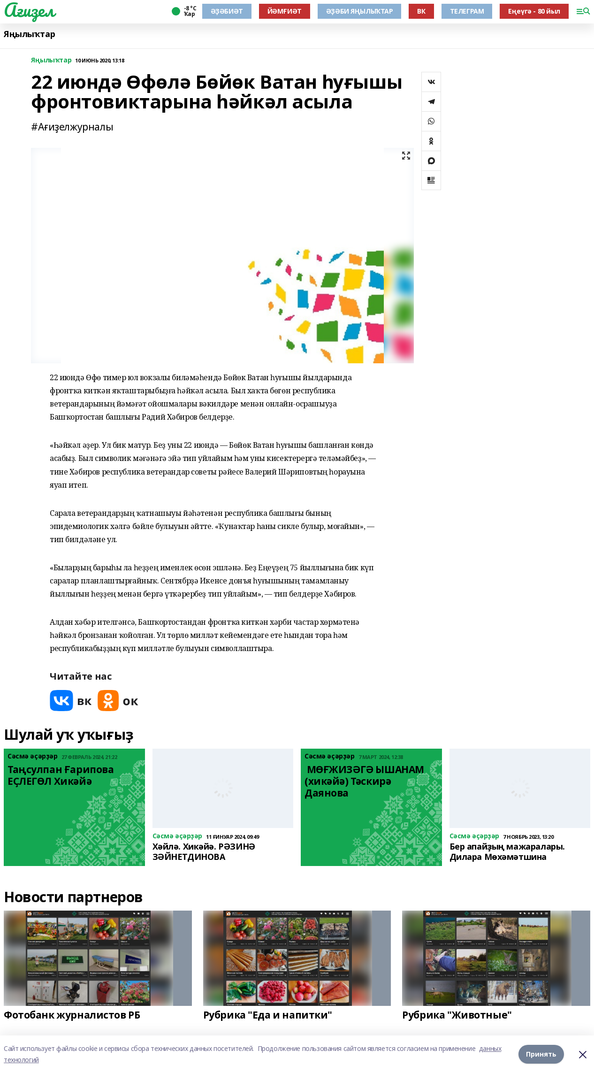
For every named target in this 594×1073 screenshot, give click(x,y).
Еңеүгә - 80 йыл (534, 11)
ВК (421, 11)
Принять (541, 1054)
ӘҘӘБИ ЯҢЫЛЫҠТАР (359, 11)
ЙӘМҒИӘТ (284, 11)
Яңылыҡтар (29, 34)
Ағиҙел (29, 9)
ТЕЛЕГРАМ (467, 11)
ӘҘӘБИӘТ (227, 11)
